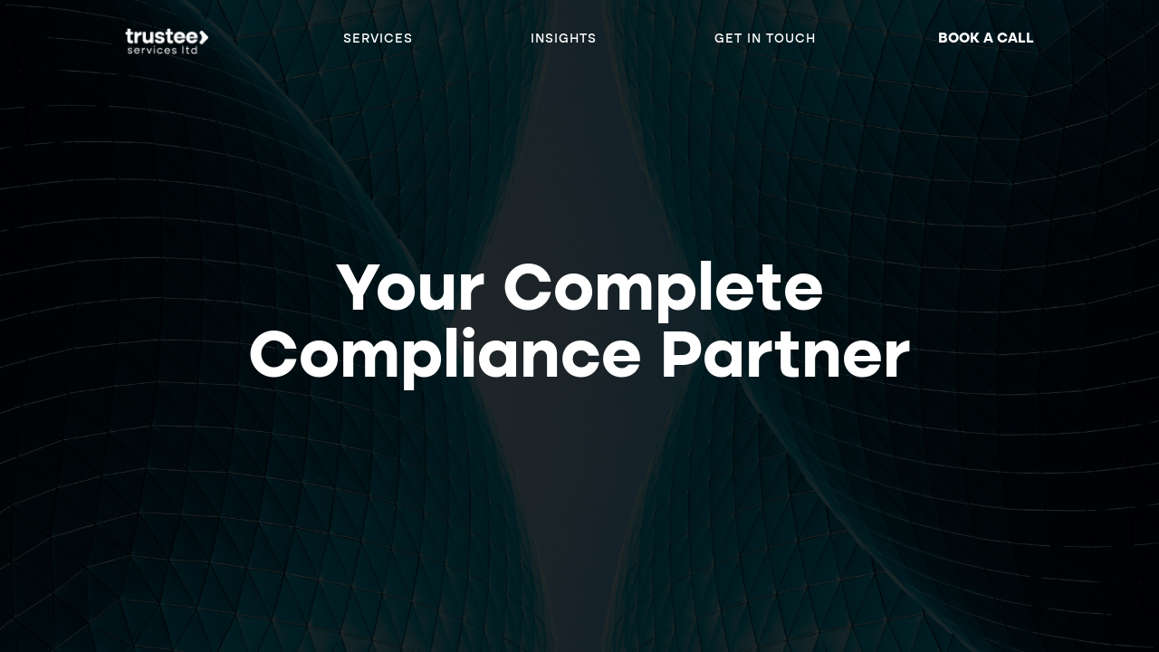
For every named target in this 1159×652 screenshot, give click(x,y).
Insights (564, 39)
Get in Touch (765, 39)
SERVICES (378, 39)
